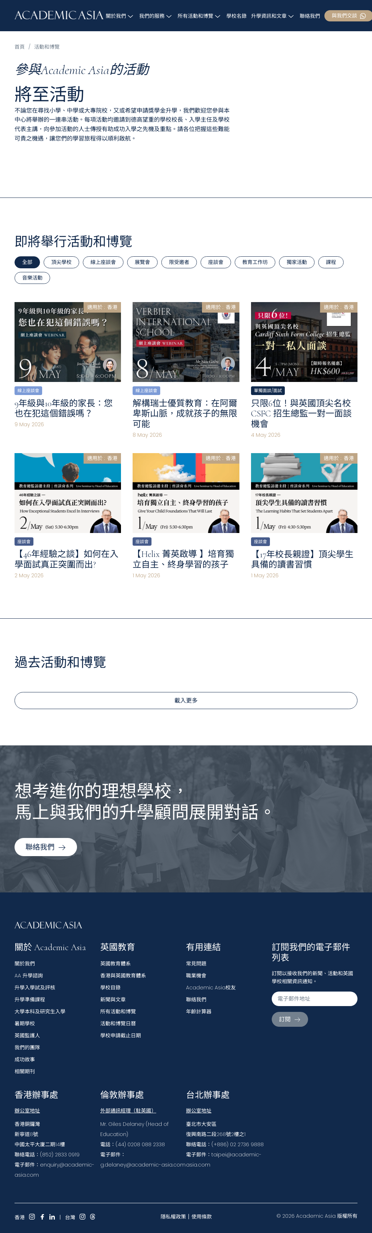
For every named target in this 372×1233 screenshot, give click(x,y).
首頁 (20, 46)
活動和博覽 (47, 46)
